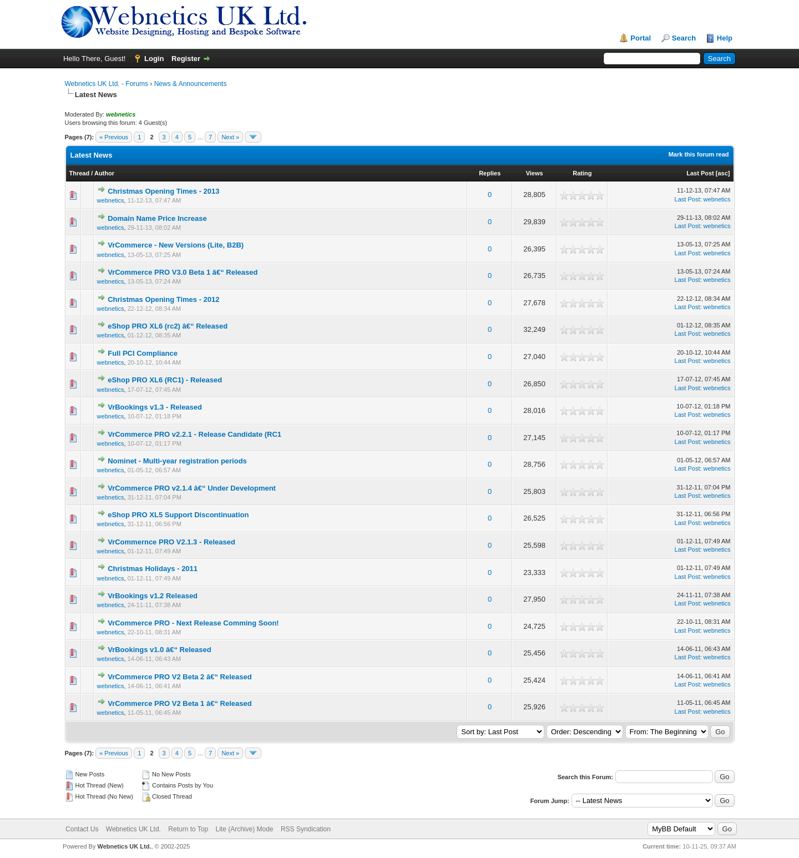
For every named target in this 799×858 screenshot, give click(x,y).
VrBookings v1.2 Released (153, 596)
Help (724, 38)
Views (534, 173)
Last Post (700, 173)
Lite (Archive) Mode (244, 829)
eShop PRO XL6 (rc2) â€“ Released (167, 326)
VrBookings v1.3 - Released (155, 407)
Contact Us (81, 829)
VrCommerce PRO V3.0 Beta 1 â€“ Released (182, 272)
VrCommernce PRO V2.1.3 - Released (171, 542)
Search (684, 38)
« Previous (113, 137)
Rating (582, 173)
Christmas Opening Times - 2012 (163, 299)
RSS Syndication (306, 829)
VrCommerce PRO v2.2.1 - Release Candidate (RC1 (194, 434)
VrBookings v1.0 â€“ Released (159, 649)
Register (185, 58)
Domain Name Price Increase (157, 218)
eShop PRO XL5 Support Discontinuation (178, 515)
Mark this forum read (699, 154)
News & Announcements (190, 84)
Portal (640, 38)
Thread (79, 173)
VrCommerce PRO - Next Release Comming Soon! (193, 623)
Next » (230, 137)
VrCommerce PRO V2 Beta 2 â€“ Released (179, 677)
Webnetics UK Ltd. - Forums (107, 84)
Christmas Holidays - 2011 (153, 568)
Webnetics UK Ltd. (133, 829)
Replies (489, 173)
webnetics (110, 200)
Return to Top (188, 829)
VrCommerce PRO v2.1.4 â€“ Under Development (192, 488)
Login (154, 58)
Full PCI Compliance (143, 353)
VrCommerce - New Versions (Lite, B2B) (176, 245)
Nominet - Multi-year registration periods (177, 461)
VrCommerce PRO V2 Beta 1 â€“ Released (179, 703)
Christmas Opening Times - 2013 (163, 191)
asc (722, 173)
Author (104, 173)
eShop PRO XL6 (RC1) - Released (165, 380)
